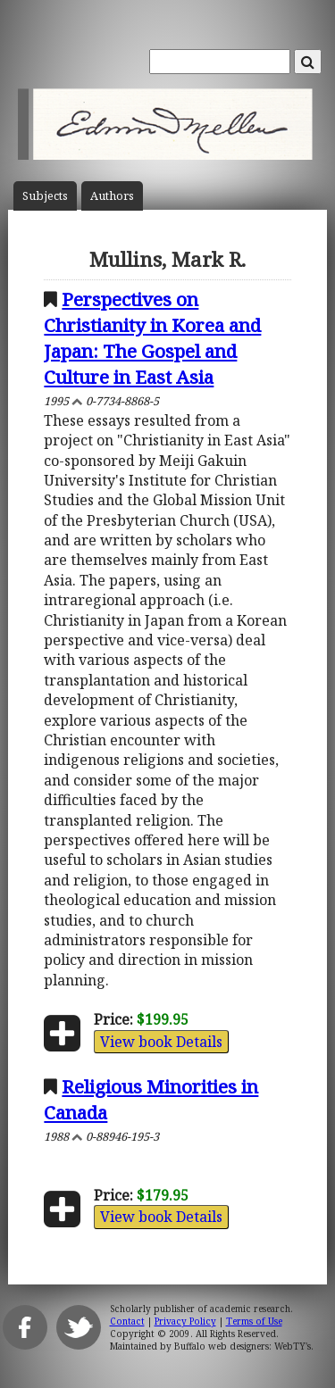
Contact (127, 1321)
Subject (45, 196)
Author (112, 196)
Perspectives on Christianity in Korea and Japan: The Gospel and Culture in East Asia (152, 338)
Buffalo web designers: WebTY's (242, 1346)
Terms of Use (254, 1321)
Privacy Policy (185, 1321)
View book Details (161, 1041)
